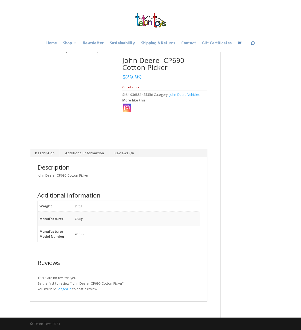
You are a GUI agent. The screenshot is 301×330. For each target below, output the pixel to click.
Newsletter (93, 43)
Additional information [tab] (84, 153)
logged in (64, 289)
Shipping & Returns (158, 43)
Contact (188, 43)
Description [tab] (45, 153)
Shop (67, 43)
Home (51, 43)
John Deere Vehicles (184, 94)
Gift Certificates (217, 43)
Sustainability (122, 43)
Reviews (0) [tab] (124, 153)
